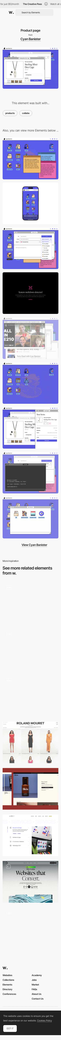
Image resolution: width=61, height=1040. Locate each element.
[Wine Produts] (30, 649)
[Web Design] (30, 882)
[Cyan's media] (30, 338)
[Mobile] (30, 203)
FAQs (34, 989)
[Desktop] (30, 158)
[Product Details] (30, 928)
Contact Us (37, 998)
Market (35, 984)
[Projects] (30, 603)
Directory (7, 989)
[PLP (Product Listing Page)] (30, 742)
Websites (7, 975)
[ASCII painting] (30, 383)
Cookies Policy (44, 1020)
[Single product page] (30, 696)
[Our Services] (30, 835)
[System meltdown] (30, 293)
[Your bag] (30, 428)
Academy (37, 975)
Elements (7, 984)
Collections (8, 979)
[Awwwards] (11, 12)
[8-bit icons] (30, 517)
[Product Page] (30, 789)
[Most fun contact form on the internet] (30, 248)
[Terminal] (30, 472)
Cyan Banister (30, 39)
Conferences (9, 994)
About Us (36, 994)
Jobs (34, 979)
